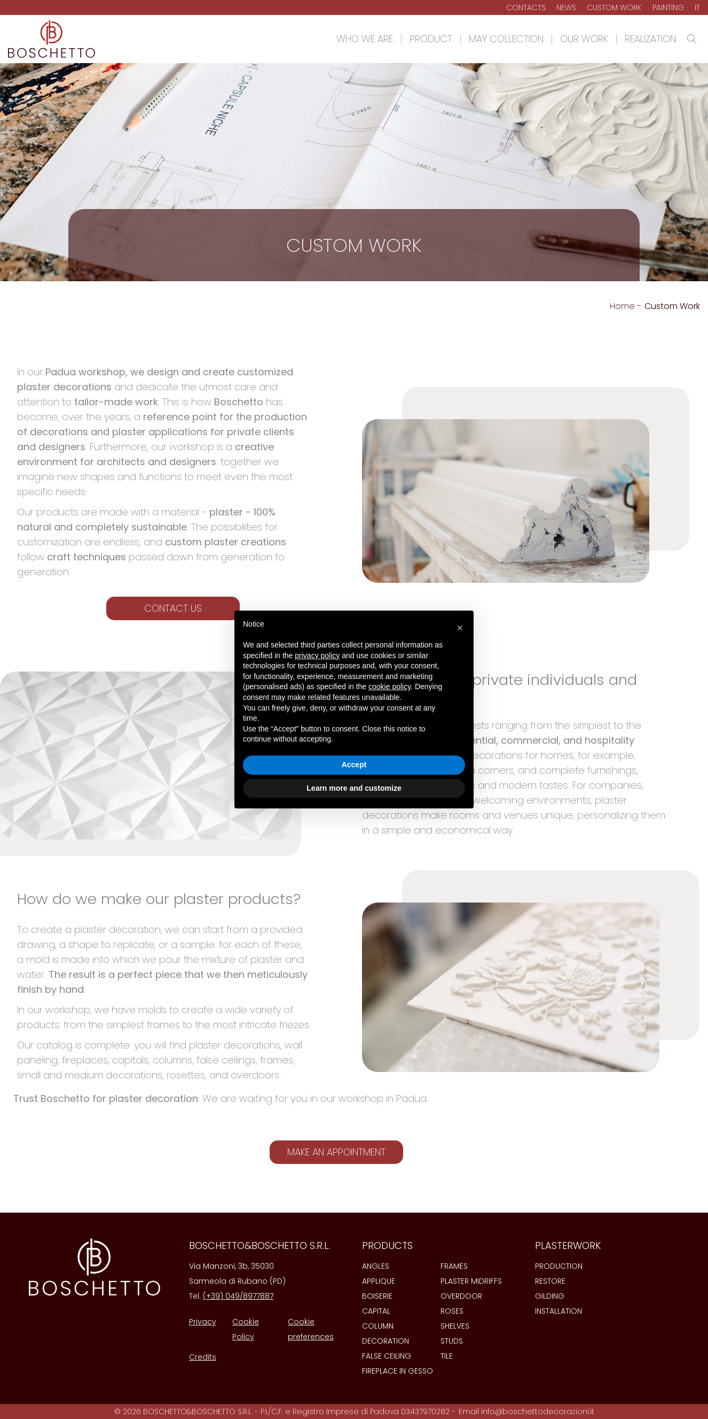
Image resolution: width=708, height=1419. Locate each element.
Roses (451, 1311)
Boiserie (377, 1296)
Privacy (202, 1321)
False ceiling (386, 1356)
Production (559, 1266)
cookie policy (389, 686)
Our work (584, 39)
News (566, 7)
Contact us (173, 608)
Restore (550, 1281)
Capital (376, 1311)
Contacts (526, 7)
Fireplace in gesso (397, 1371)
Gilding (549, 1296)
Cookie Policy (245, 1329)
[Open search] (692, 39)
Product (431, 39)
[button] (459, 627)
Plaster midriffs (471, 1281)
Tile (446, 1356)
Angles (375, 1266)
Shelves (454, 1326)
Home (622, 306)
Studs (451, 1341)
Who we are (364, 39)
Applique (378, 1281)
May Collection (506, 39)
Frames (454, 1266)
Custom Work (614, 7)
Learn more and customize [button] (353, 788)
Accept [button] (354, 764)
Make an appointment (336, 1152)
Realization (650, 39)
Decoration (385, 1341)
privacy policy (317, 655)
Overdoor (461, 1296)
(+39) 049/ (223, 1296)
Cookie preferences (311, 1329)
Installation (558, 1311)
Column (378, 1326)
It (697, 7)
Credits (202, 1357)
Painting (668, 7)
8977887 (258, 1296)
